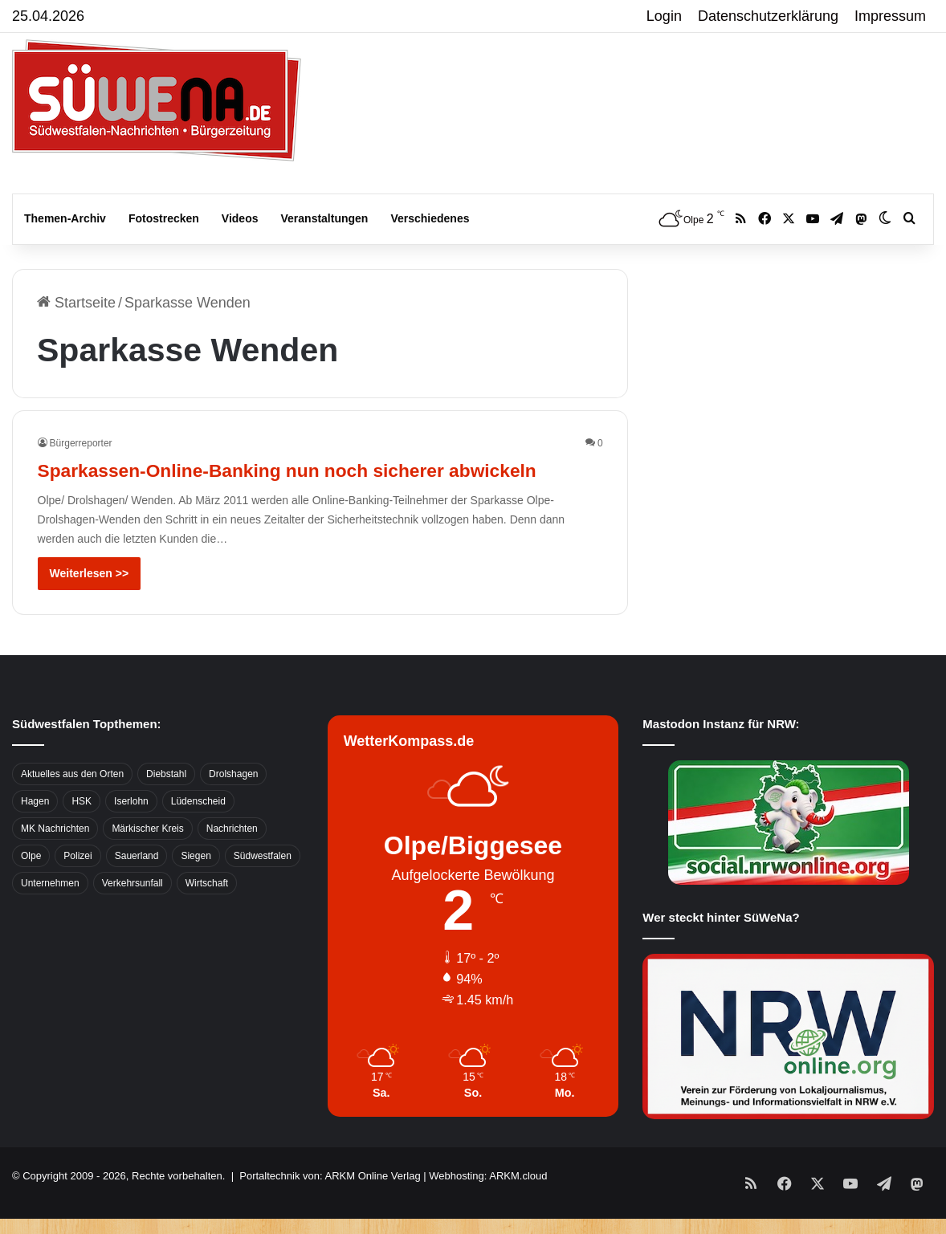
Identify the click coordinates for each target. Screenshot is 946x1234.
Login (664, 16)
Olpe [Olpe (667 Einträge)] (31, 884)
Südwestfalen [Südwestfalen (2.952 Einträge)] (263, 884)
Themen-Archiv (65, 218)
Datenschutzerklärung (768, 16)
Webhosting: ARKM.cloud (488, 1205)
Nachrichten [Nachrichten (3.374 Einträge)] (232, 857)
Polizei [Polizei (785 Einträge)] (77, 884)
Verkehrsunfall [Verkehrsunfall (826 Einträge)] (132, 912)
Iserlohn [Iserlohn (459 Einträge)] (131, 830)
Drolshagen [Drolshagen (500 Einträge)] (233, 802)
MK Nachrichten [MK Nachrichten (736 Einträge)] (55, 857)
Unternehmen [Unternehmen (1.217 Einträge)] (50, 912)
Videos (240, 218)
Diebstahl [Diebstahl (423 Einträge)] (166, 802)
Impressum (890, 16)
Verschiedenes (429, 218)
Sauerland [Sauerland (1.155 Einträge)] (137, 884)
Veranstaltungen (325, 218)
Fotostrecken (163, 218)
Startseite (76, 303)
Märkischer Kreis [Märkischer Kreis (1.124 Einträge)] (147, 857)
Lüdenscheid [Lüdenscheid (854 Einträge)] (198, 830)
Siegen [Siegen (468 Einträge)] (195, 884)
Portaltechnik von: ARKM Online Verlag (329, 1205)
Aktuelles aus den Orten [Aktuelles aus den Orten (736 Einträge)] (72, 802)
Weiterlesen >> (89, 602)
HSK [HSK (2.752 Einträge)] (81, 830)
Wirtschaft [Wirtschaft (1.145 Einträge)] (207, 912)
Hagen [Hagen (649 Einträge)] (35, 830)
